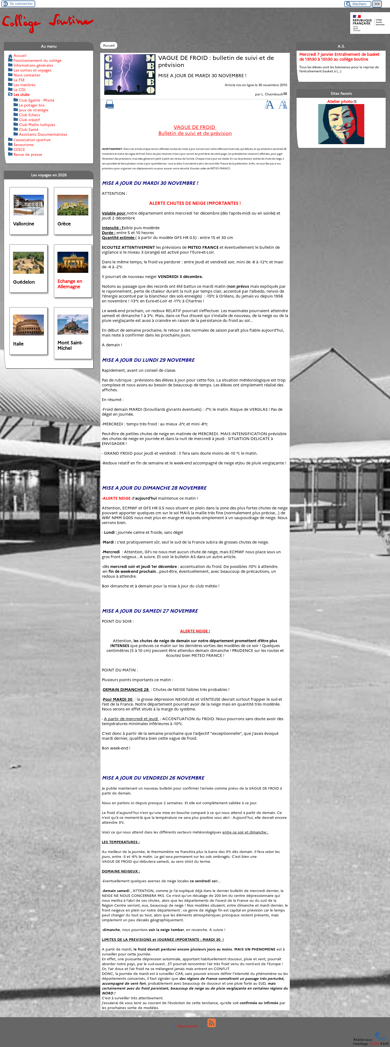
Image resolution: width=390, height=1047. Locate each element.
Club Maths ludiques (37, 124)
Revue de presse (28, 154)
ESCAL (374, 1044)
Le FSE (19, 80)
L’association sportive (32, 140)
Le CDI (19, 90)
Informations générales (33, 65)
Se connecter (21, 3)
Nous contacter (27, 75)
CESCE (19, 149)
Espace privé (186, 1026)
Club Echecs (29, 115)
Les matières (24, 85)
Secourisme (24, 145)
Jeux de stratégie (33, 110)
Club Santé (28, 129)
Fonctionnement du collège (37, 60)
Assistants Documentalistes (43, 134)
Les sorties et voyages (32, 70)
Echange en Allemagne (69, 284)
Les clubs (22, 94)
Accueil (109, 45)
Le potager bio (31, 105)
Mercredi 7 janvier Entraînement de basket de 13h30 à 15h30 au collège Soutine (339, 57)
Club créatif (29, 120)
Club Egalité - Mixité (36, 100)
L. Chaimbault (272, 94)
